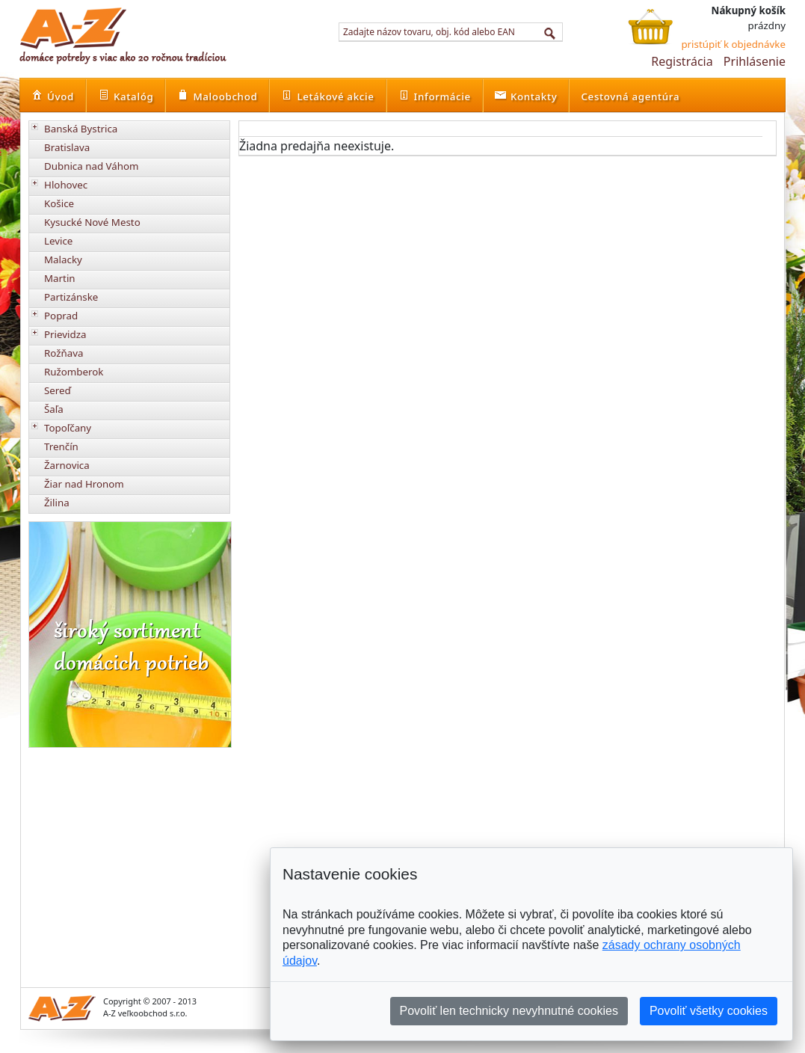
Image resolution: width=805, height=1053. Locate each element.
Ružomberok (73, 371)
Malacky (63, 259)
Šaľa (54, 409)
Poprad (61, 315)
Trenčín (61, 446)
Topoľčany (67, 428)
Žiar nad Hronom (84, 484)
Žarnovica (67, 465)
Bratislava (67, 147)
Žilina (57, 502)
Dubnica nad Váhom (91, 166)
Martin (59, 278)
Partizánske (71, 297)
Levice (58, 241)
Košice (59, 203)
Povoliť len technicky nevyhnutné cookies (509, 1010)
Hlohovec (65, 184)
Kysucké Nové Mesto (92, 222)
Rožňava (63, 353)
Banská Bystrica (80, 128)
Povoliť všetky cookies (709, 1010)
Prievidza (65, 334)
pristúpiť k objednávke (733, 44)
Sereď (57, 390)
